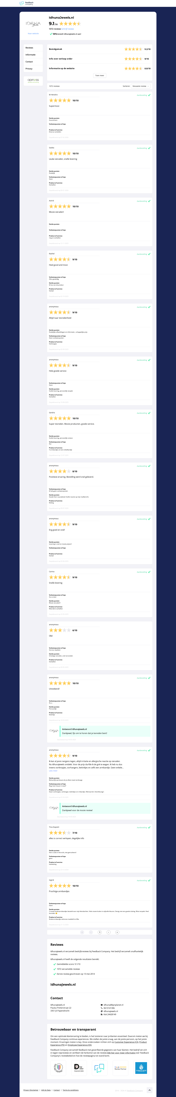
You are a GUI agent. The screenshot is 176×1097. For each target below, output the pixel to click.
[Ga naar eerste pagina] (82, 932)
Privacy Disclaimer (30, 1090)
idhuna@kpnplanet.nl (113, 1005)
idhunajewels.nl (111, 1011)
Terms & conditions (71, 1090)
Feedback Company (135, 1090)
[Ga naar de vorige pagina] (91, 932)
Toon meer (99, 75)
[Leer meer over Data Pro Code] (58, 1068)
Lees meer (53, 771)
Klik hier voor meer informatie (121, 1052)
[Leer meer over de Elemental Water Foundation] (141, 1068)
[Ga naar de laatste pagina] (117, 932)
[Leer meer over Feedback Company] (100, 1068)
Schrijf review (67, 29)
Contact (57, 1090)
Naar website (33, 33)
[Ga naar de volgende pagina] (108, 932)
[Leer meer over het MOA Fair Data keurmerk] (79, 1068)
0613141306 (109, 1008)
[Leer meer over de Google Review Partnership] (120, 1068)
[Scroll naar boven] (150, 1090)
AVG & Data (46, 1090)
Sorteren (126, 86)
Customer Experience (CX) (126, 1042)
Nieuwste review (141, 86)
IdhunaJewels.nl (61, 17)
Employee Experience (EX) (80, 1045)
